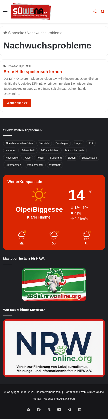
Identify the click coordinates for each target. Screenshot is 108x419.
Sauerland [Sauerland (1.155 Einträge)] (56, 157)
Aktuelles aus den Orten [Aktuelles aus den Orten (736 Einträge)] (19, 143)
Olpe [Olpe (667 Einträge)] (27, 157)
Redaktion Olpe (15, 66)
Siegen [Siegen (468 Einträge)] (71, 157)
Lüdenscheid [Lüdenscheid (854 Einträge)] (28, 150)
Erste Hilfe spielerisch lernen (32, 71)
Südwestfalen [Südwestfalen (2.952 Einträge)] (89, 157)
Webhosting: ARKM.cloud (59, 398)
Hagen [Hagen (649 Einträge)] (78, 143)
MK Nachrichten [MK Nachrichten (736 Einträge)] (50, 150)
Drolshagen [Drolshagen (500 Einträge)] (61, 143)
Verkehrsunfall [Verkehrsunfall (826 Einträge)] (35, 164)
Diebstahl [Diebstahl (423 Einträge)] (44, 143)
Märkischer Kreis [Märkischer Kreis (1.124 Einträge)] (74, 150)
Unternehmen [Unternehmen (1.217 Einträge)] (13, 164)
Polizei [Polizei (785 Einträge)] (40, 157)
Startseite (13, 33)
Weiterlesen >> (17, 103)
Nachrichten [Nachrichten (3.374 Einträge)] (12, 157)
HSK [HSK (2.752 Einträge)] (90, 143)
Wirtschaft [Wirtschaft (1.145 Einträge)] (54, 164)
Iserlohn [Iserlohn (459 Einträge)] (10, 150)
